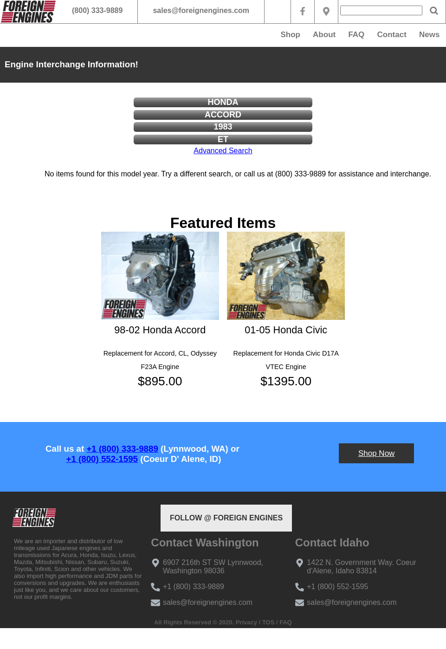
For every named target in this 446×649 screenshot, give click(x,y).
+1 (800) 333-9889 (122, 449)
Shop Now (376, 453)
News (429, 34)
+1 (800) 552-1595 (102, 459)
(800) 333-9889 (97, 10)
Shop (290, 34)
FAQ (356, 34)
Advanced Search (223, 151)
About (324, 34)
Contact (392, 34)
